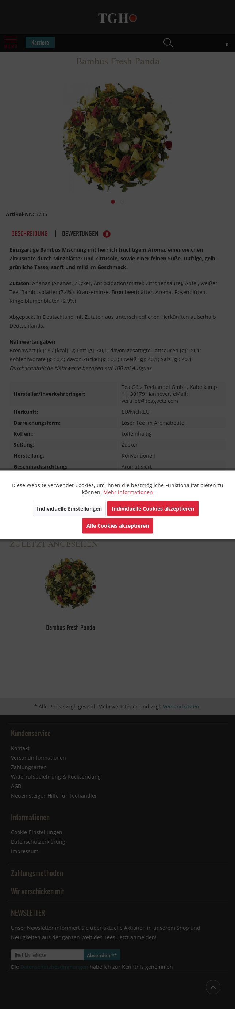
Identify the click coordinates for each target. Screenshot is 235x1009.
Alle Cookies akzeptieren (117, 525)
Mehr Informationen (128, 491)
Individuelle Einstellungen (69, 508)
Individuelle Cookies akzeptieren (153, 508)
